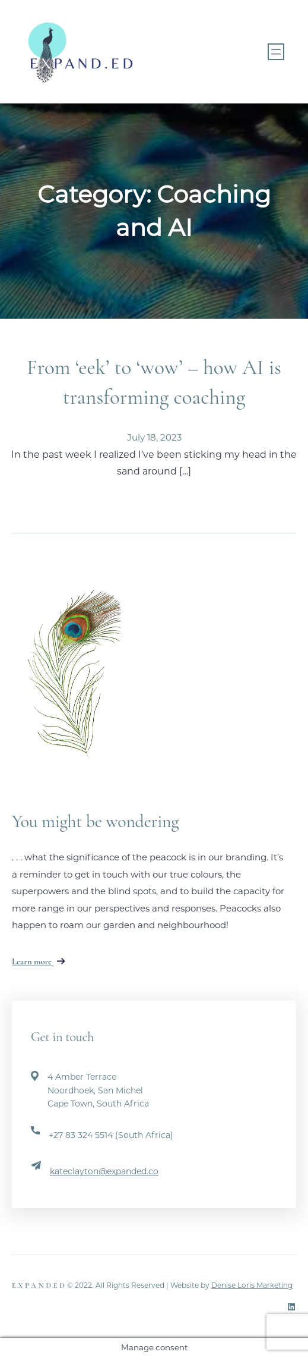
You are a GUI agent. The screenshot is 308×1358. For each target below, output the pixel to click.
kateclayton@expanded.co (104, 1171)
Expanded (39, 1285)
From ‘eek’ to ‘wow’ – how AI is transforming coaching (154, 382)
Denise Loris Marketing (252, 1285)
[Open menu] (276, 51)
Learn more (38, 961)
